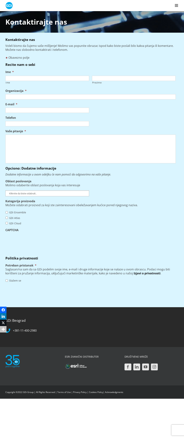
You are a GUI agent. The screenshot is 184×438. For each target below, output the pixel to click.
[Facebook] (128, 367)
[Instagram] (154, 367)
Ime (9, 72)
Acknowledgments (114, 392)
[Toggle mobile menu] (177, 5)
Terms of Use (64, 392)
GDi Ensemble (17, 212)
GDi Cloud (15, 223)
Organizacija (16, 91)
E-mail (11, 104)
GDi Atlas (14, 218)
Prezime (97, 82)
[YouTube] (145, 367)
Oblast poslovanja (18, 181)
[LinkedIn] (136, 367)
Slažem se (15, 280)
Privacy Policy (80, 392)
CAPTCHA (12, 230)
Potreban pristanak (20, 265)
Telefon (10, 118)
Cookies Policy (96, 392)
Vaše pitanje (15, 131)
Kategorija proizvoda (20, 201)
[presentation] (32, 240)
